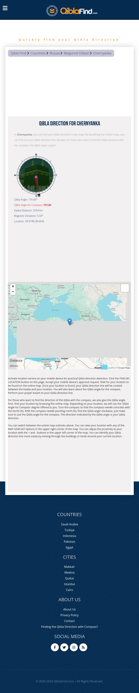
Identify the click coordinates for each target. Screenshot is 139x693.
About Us (69, 609)
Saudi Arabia (69, 524)
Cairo (69, 590)
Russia (55, 53)
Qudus (69, 578)
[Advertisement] (69, 87)
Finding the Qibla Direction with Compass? (69, 627)
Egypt (69, 547)
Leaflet (111, 367)
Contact (69, 621)
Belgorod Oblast (76, 53)
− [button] (13, 292)
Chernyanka (102, 53)
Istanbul (69, 584)
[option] (69, 33)
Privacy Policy (69, 615)
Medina (69, 572)
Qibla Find (18, 53)
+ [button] (13, 286)
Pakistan (69, 542)
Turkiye (70, 530)
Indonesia (69, 536)
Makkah (69, 567)
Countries (37, 53)
